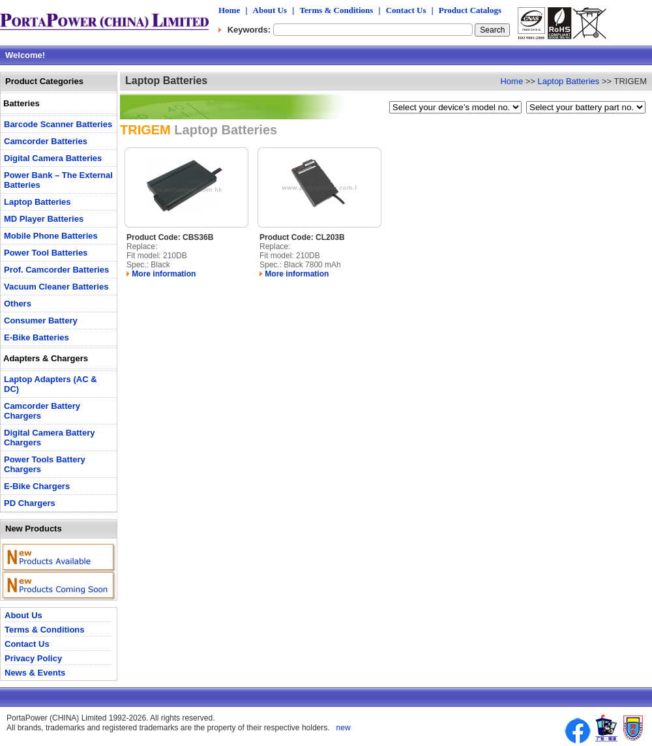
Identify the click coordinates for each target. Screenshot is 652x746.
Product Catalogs (470, 10)
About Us (270, 10)
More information (161, 273)
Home (229, 10)
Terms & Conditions (336, 10)
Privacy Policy (33, 658)
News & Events (35, 673)
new (342, 727)
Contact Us (406, 10)
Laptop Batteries (569, 81)
